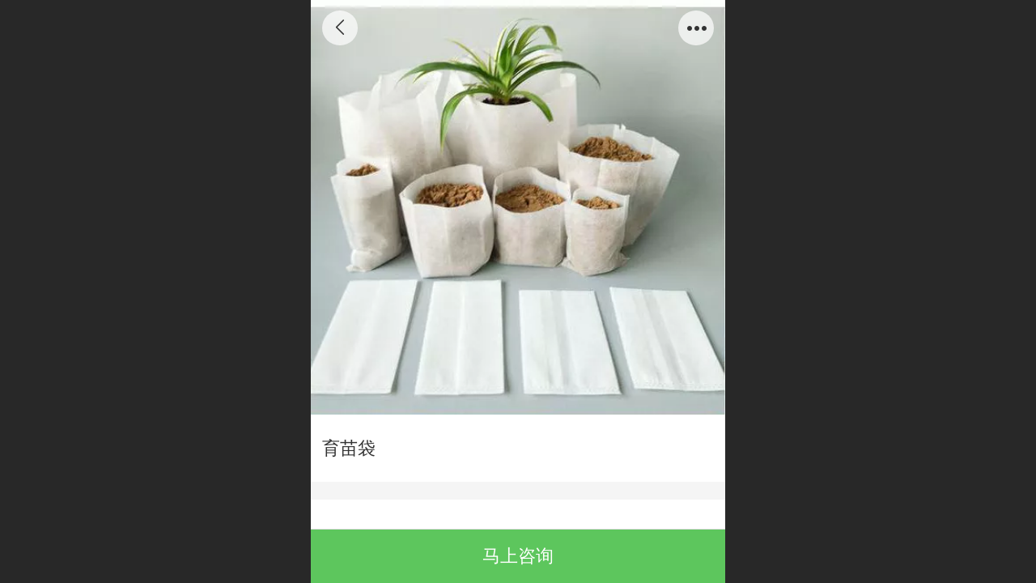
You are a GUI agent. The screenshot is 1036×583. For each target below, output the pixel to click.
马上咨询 (518, 556)
